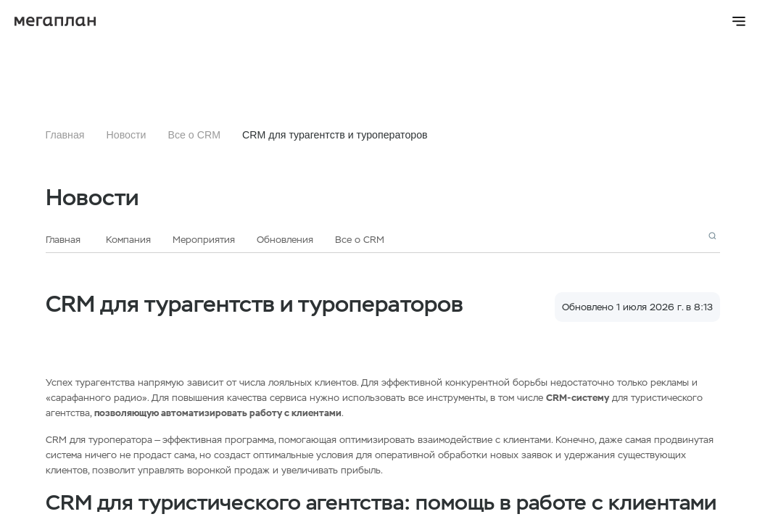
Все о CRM (194, 135)
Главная (65, 135)
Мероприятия (204, 239)
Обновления (285, 239)
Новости (126, 135)
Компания (128, 239)
